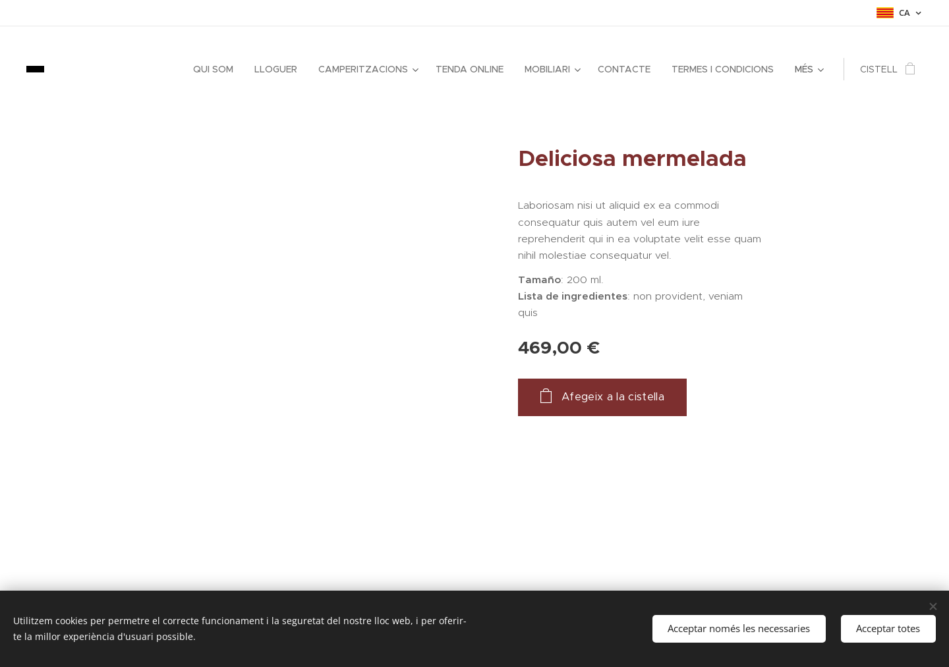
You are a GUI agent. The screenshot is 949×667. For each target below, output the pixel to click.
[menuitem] (217, 69)
